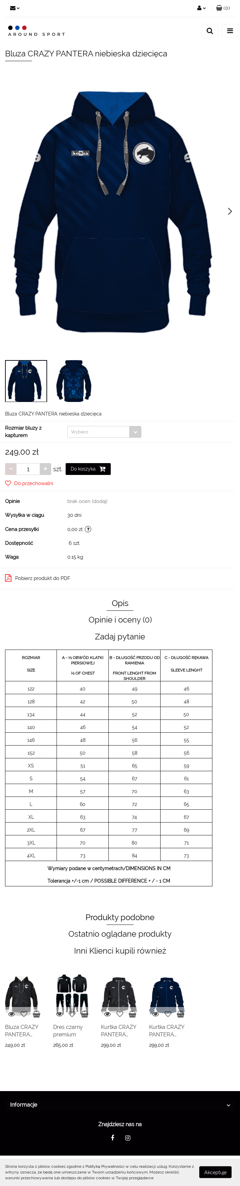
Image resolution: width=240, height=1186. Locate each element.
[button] (223, 8)
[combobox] (104, 432)
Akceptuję (215, 1172)
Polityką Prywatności (105, 1166)
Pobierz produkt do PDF (37, 578)
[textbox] (98, 431)
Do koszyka (88, 468)
